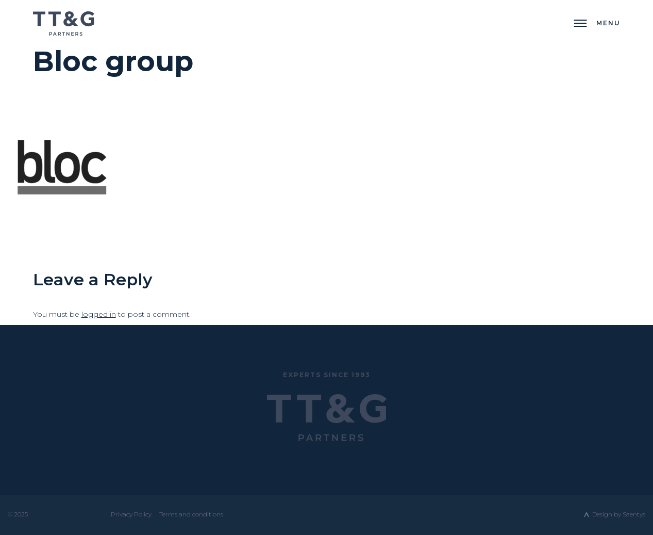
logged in (98, 314)
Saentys (634, 514)
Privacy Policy (131, 514)
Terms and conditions (191, 514)
